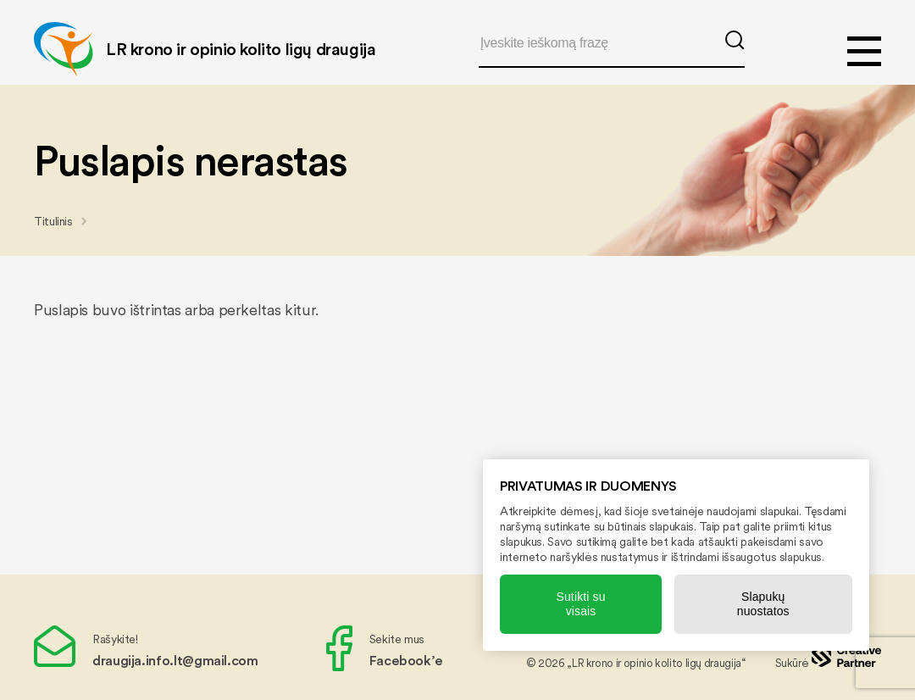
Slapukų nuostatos (763, 604)
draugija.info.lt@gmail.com (175, 660)
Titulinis (53, 221)
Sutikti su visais (580, 604)
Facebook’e (406, 660)
